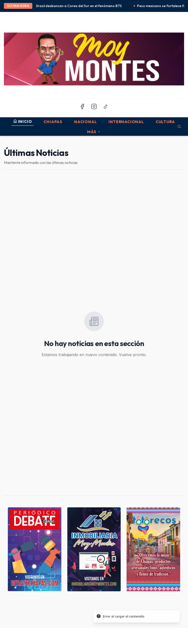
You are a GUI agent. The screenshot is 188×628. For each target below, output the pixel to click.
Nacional (85, 121)
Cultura (165, 121)
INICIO (22, 121)
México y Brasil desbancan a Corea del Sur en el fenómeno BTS (75, 6)
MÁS (94, 131)
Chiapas (53, 121)
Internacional (126, 121)
